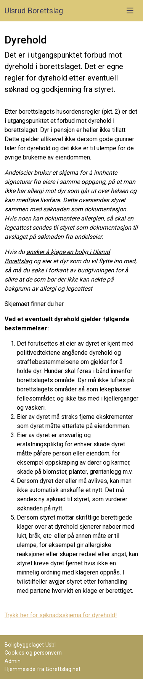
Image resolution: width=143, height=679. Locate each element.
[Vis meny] (130, 10)
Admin (13, 661)
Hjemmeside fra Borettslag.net (42, 669)
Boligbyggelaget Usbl (30, 645)
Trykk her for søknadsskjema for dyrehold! (61, 615)
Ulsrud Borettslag (34, 10)
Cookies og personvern (33, 653)
